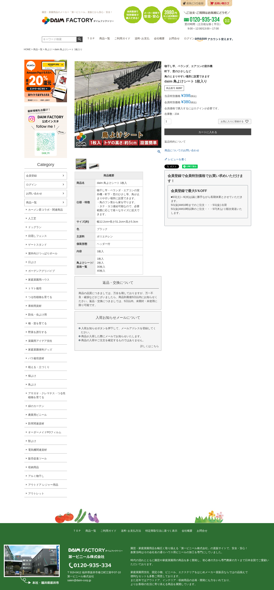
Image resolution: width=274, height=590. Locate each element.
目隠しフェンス (37, 235)
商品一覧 (37, 49)
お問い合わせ (34, 193)
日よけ (32, 262)
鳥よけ (48, 49)
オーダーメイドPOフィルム (44, 432)
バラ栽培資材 (36, 358)
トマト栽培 (34, 288)
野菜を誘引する (37, 332)
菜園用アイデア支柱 (40, 340)
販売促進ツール (37, 458)
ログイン (31, 184)
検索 (79, 39)
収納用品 (33, 467)
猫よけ (32, 375)
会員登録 (31, 175)
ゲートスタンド (37, 244)
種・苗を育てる (37, 323)
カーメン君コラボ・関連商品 (45, 209)
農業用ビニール (37, 414)
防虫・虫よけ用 (37, 314)
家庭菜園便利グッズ (40, 349)
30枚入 (101, 266)
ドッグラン (34, 227)
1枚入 (100, 258)
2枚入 (100, 262)
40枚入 (101, 270)
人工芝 (32, 218)
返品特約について (175, 141)
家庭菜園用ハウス (38, 279)
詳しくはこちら (149, 346)
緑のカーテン (36, 406)
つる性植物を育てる (40, 297)
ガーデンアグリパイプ (41, 270)
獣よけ (32, 440)
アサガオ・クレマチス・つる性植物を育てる (46, 395)
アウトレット (36, 493)
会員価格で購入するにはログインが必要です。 (192, 108)
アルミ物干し (36, 475)
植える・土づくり (38, 367)
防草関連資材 (36, 423)
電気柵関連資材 (37, 449)
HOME (27, 49)
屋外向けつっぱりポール (42, 253)
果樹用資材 (34, 305)
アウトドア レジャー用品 (43, 484)
